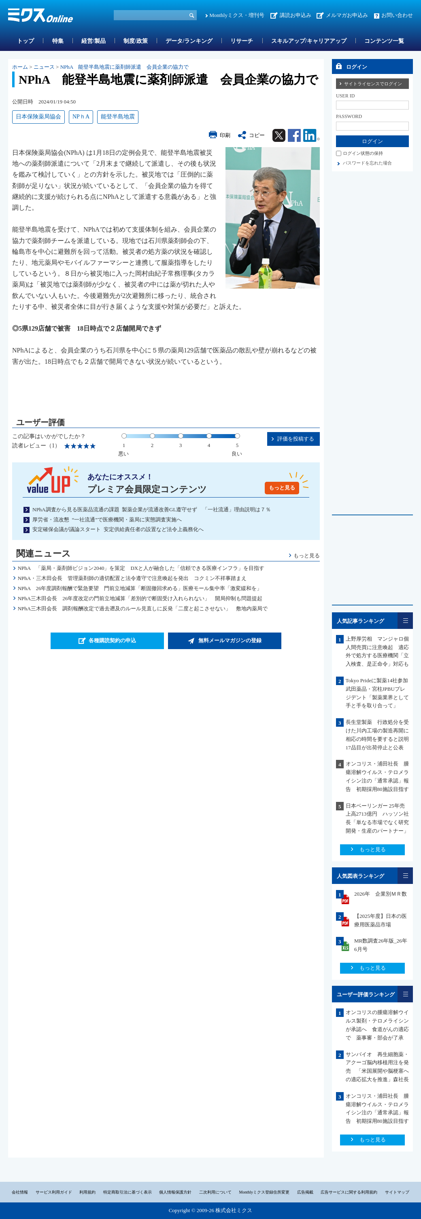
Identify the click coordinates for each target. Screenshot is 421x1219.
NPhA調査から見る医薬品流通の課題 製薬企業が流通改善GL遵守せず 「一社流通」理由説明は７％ (151, 509)
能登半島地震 (118, 117)
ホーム (20, 67)
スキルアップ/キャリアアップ (309, 41)
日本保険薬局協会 (38, 117)
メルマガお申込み (347, 15)
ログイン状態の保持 (363, 153)
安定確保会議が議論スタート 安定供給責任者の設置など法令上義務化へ (118, 529)
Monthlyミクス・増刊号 (236, 15)
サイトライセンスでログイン (373, 83)
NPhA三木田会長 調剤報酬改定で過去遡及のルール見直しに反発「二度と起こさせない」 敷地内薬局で (143, 608)
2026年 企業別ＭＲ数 (380, 894)
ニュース (44, 67)
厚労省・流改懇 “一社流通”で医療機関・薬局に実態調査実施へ (107, 520)
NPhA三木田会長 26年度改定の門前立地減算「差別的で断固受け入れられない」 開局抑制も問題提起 (140, 598)
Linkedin (311, 135)
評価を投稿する (295, 439)
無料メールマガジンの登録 (230, 640)
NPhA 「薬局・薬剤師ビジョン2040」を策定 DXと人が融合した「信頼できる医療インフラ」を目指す (144, 568)
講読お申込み (295, 15)
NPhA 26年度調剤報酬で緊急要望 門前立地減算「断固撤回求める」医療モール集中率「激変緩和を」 (140, 588)
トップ (25, 41)
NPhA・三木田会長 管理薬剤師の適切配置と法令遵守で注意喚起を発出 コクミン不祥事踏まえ (132, 578)
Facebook (294, 135)
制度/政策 (135, 41)
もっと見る (282, 488)
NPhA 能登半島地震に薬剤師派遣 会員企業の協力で (124, 67)
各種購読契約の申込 (112, 640)
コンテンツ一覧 (384, 41)
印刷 (225, 135)
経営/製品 (93, 41)
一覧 (405, 620)
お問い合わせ (397, 15)
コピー (257, 135)
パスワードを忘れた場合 (367, 162)
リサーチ (241, 41)
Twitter (278, 135)
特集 (58, 41)
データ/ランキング (189, 41)
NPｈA (80, 117)
